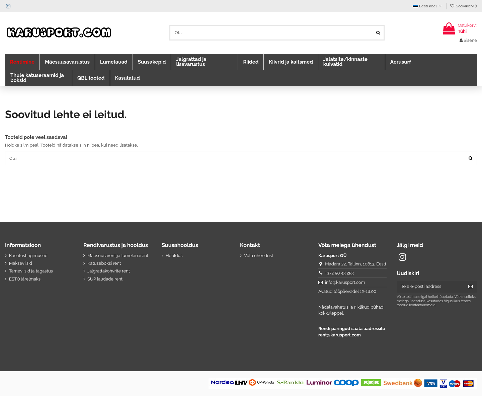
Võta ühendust (258, 256)
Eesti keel (428, 6)
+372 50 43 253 (339, 273)
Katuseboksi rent (104, 264)
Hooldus (174, 256)
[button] (22, 62)
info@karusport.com (345, 283)
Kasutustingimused (28, 256)
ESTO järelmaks (25, 280)
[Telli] (470, 288)
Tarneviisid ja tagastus (31, 271)
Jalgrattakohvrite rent (108, 271)
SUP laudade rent (105, 280)
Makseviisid (20, 264)
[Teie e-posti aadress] (430, 288)
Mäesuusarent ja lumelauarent (117, 256)
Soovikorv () (463, 6)
